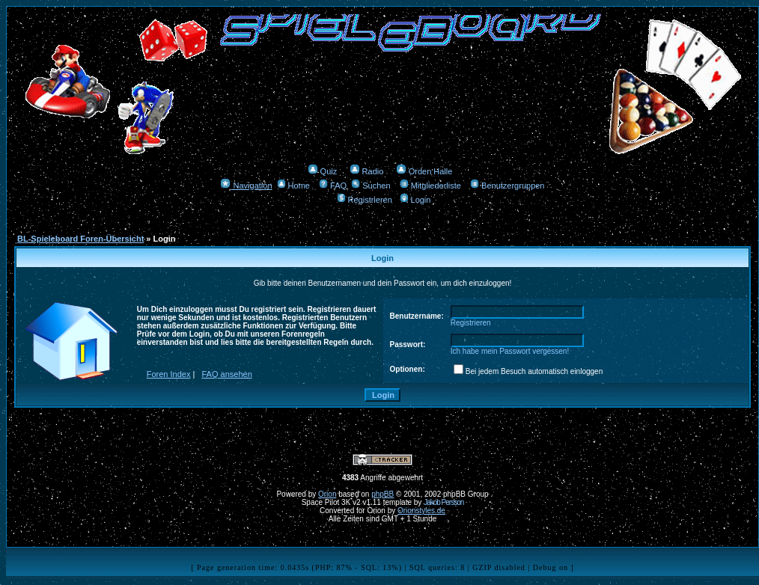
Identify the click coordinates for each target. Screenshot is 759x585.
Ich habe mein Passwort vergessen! (510, 351)
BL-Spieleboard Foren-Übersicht (80, 238)
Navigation (246, 185)
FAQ (333, 185)
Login (415, 199)
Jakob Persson (443, 502)
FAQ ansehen (227, 374)
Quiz (323, 171)
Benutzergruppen (507, 185)
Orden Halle (424, 171)
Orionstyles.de (421, 510)
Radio (367, 171)
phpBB (382, 494)
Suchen (370, 185)
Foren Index (169, 374)
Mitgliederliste (430, 185)
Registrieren (364, 199)
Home (293, 185)
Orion (327, 494)
